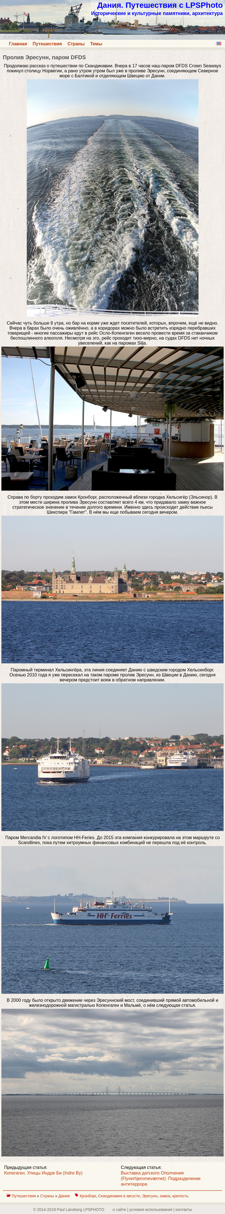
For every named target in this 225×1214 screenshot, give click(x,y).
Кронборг (88, 1196)
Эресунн (150, 1196)
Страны (75, 43)
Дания (64, 1196)
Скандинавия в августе (119, 1196)
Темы (96, 43)
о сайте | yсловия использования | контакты (152, 1209)
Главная (18, 43)
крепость (180, 1196)
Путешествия (47, 43)
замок (164, 1196)
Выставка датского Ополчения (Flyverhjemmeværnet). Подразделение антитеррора (160, 1178)
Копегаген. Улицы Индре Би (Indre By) (43, 1173)
